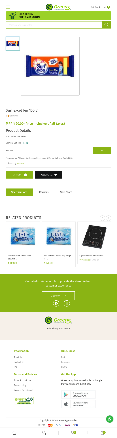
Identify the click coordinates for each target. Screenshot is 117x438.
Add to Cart (20, 174)
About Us (18, 357)
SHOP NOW (59, 295)
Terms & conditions (22, 380)
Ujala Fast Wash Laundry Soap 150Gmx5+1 (19, 257)
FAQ (15, 366)
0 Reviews (14, 115)
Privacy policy (20, 385)
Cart (63, 357)
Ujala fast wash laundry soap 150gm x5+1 (57, 257)
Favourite (65, 362)
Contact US (19, 362)
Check (102, 150)
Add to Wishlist (49, 175)
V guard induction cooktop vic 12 (91, 255)
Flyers (64, 366)
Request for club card (23, 390)
